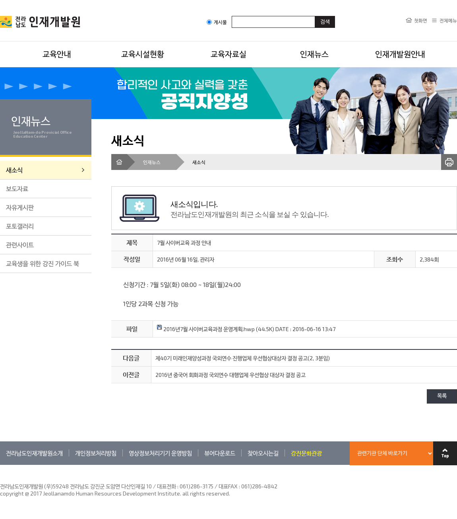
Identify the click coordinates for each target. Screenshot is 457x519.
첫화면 (420, 20)
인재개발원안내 (400, 54)
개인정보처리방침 (95, 453)
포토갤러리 (20, 226)
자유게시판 (20, 207)
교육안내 (57, 54)
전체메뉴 (448, 20)
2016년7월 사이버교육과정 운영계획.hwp (206, 329)
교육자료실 (228, 54)
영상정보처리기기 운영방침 (160, 453)
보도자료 (17, 188)
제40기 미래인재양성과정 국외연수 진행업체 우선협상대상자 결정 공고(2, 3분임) (242, 358)
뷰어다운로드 (219, 453)
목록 (442, 396)
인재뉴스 (314, 54)
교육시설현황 (142, 54)
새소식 (14, 170)
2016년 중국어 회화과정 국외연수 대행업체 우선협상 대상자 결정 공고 (230, 374)
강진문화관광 (306, 453)
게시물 (217, 22)
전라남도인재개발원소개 (34, 453)
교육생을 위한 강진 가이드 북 (42, 263)
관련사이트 (20, 244)
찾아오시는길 (263, 453)
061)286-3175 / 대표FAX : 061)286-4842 (228, 486)
